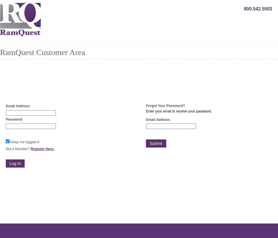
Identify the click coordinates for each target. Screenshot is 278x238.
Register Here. (42, 149)
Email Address (18, 106)
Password (14, 119)
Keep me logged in (24, 142)
